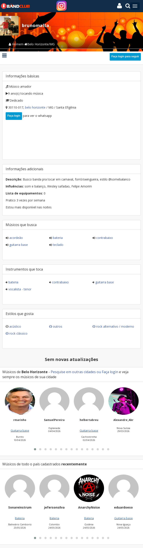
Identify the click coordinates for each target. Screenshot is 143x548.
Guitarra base (18, 245)
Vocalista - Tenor (19, 289)
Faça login (13, 115)
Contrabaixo (104, 238)
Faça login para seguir (125, 56)
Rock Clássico (18, 333)
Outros (57, 326)
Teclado (57, 245)
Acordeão (15, 238)
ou (99, 371)
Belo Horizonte (35, 107)
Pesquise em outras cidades (73, 371)
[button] (35, 502)
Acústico (15, 326)
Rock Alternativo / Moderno (115, 326)
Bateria (57, 238)
